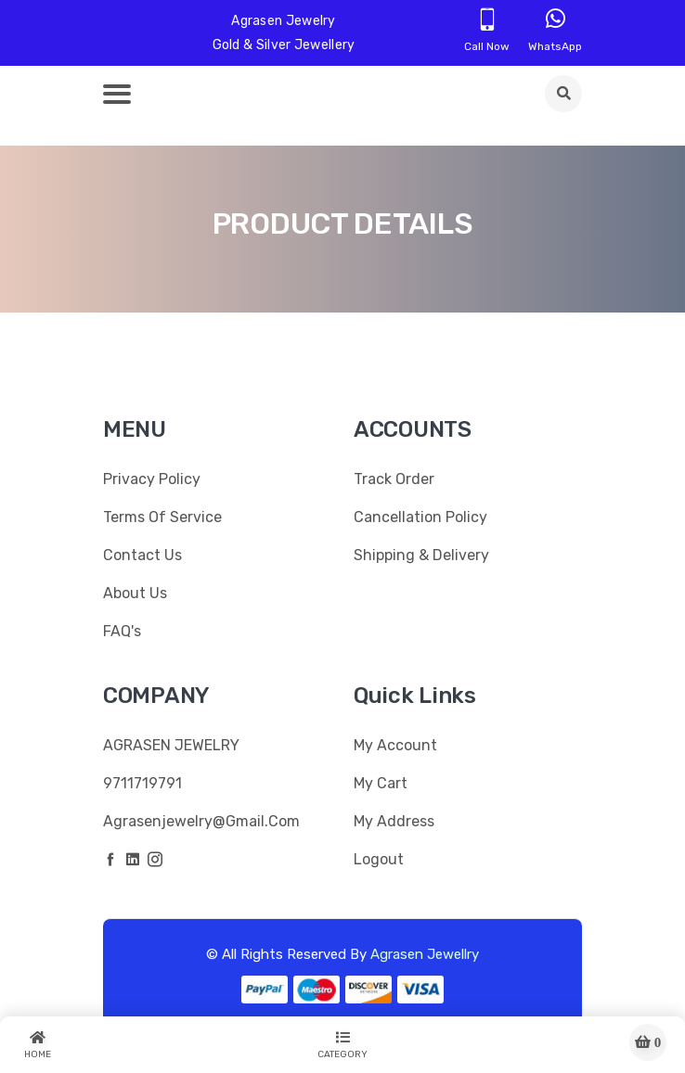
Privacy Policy (151, 479)
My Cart (380, 783)
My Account (395, 745)
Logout (379, 859)
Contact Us (142, 555)
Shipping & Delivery (421, 555)
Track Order (394, 479)
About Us (135, 593)
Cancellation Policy (420, 517)
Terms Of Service (162, 517)
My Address (394, 821)
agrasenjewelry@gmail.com (201, 821)
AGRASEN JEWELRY (171, 745)
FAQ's (122, 631)
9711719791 (142, 783)
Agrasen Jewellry (424, 954)
